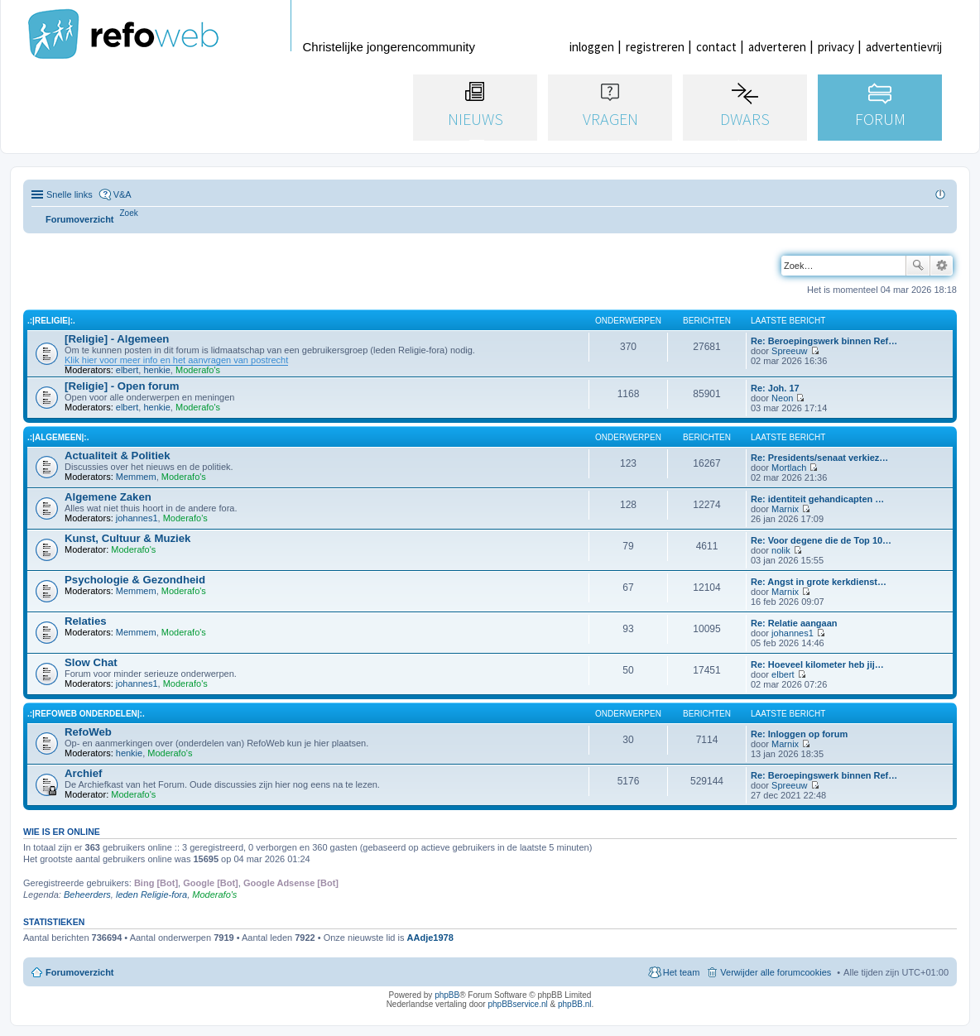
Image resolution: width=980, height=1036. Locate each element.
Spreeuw (789, 351)
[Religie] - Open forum (122, 386)
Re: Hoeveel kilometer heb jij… (817, 664)
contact (716, 47)
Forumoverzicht (80, 972)
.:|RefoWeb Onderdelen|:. (86, 713)
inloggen (591, 47)
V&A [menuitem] (122, 194)
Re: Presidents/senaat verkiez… (819, 458)
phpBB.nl (575, 1004)
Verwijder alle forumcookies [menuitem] (775, 972)
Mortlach (788, 467)
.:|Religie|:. (51, 320)
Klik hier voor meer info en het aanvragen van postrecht (176, 360)
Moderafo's (197, 370)
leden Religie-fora (151, 894)
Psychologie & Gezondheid (135, 579)
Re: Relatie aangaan (794, 623)
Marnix (785, 509)
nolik (780, 550)
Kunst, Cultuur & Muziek (127, 538)
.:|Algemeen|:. (58, 437)
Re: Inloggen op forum (799, 734)
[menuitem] (129, 213)
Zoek (918, 266)
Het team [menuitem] (681, 972)
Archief (83, 773)
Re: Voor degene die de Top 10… (821, 540)
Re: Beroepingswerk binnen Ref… (824, 341)
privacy (836, 47)
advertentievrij (904, 47)
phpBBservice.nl (517, 1004)
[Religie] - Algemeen (117, 339)
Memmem (136, 477)
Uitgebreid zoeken (941, 266)
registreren (655, 47)
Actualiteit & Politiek (118, 455)
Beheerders (87, 894)
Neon (782, 398)
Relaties (86, 621)
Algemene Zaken (108, 497)
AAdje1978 (430, 937)
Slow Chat (91, 662)
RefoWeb (88, 732)
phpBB (447, 995)
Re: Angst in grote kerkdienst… (818, 582)
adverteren (777, 47)
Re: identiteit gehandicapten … (817, 499)
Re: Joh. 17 (775, 388)
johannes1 (137, 518)
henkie (156, 370)
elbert (127, 370)
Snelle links (69, 194)
